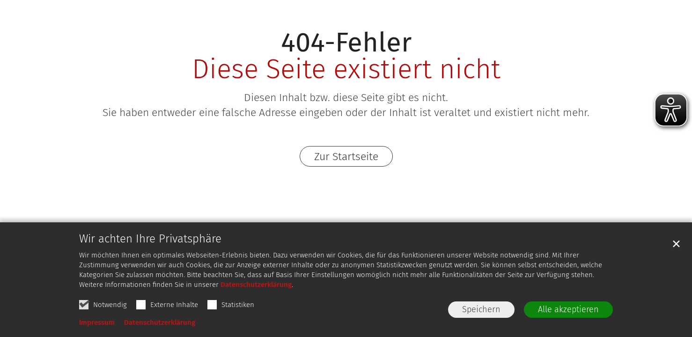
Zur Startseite (346, 156)
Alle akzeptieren (568, 309)
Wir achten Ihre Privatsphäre (150, 238)
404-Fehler (346, 42)
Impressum (97, 322)
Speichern (481, 309)
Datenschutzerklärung (256, 284)
